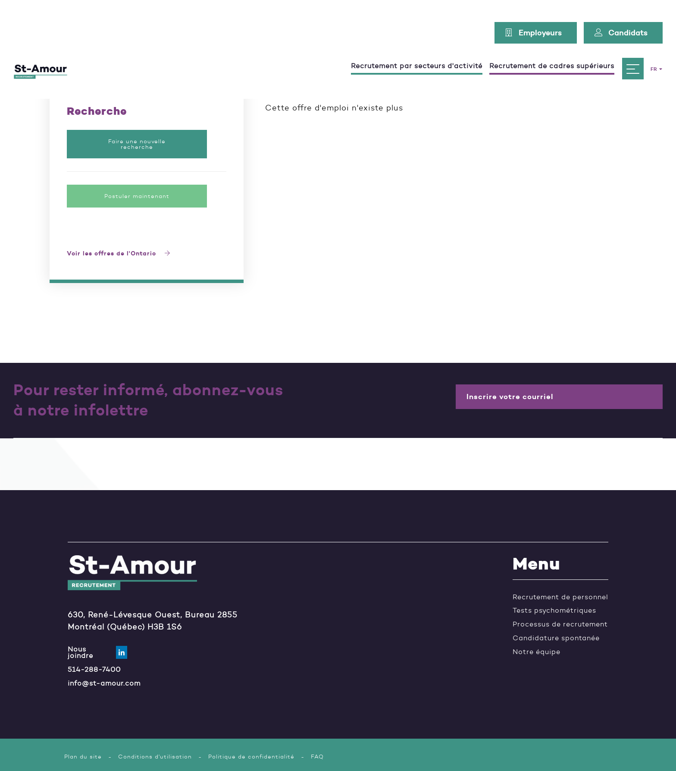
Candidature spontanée (556, 638)
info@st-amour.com (104, 683)
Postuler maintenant (136, 196)
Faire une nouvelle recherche (137, 144)
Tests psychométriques (554, 610)
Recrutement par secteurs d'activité (413, 53)
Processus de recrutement (560, 624)
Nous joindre (91, 652)
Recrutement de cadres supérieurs (547, 53)
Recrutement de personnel (560, 597)
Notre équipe (536, 652)
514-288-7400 (94, 669)
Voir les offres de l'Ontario (118, 254)
